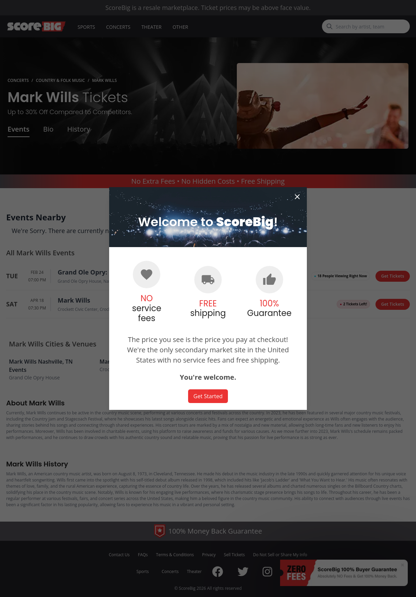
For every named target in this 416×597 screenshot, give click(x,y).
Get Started (208, 396)
